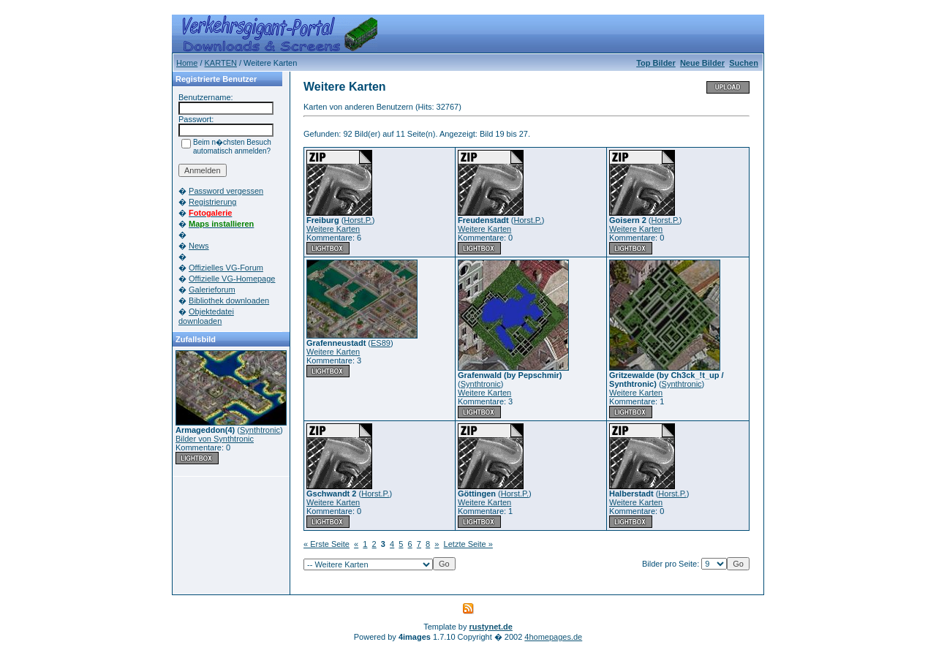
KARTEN (221, 62)
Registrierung (212, 201)
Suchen (743, 62)
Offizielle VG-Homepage (232, 278)
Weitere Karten (333, 228)
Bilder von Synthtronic (215, 438)
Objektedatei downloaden (206, 316)
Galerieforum (212, 289)
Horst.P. (357, 220)
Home (186, 62)
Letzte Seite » (468, 544)
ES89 (380, 343)
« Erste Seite (326, 544)
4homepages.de (553, 636)
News (199, 245)
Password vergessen (226, 190)
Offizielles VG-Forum (226, 267)
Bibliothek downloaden (229, 300)
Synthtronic (260, 430)
